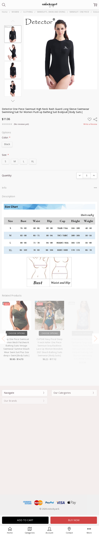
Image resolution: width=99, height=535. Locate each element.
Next (12, 101)
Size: (5, 154)
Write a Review (90, 124)
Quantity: (7, 175)
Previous (12, 21)
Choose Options (24, 333)
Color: (6, 137)
